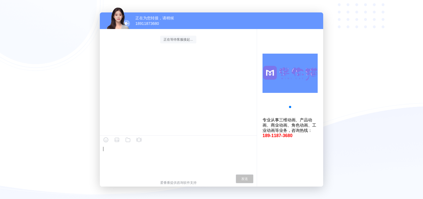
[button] (290, 107)
